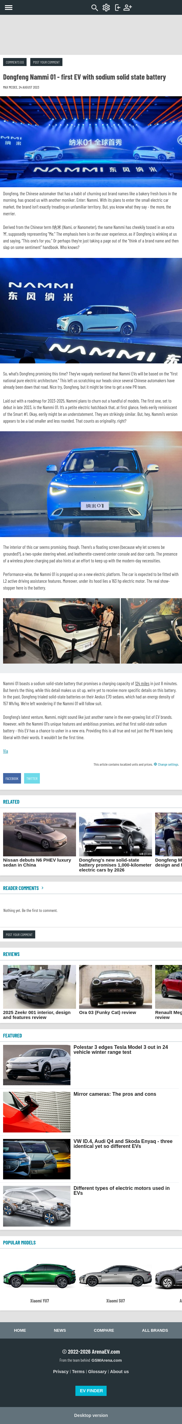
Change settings (166, 764)
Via (5, 751)
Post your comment (46, 62)
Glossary (97, 1371)
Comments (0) (15, 62)
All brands (155, 1330)
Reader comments (24, 888)
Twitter (32, 778)
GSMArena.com (106, 1360)
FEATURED (12, 1035)
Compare (104, 1330)
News (60, 1330)
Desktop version (91, 1415)
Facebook (12, 778)
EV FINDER (91, 1390)
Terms (78, 1371)
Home (20, 1330)
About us (119, 1371)
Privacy (61, 1371)
